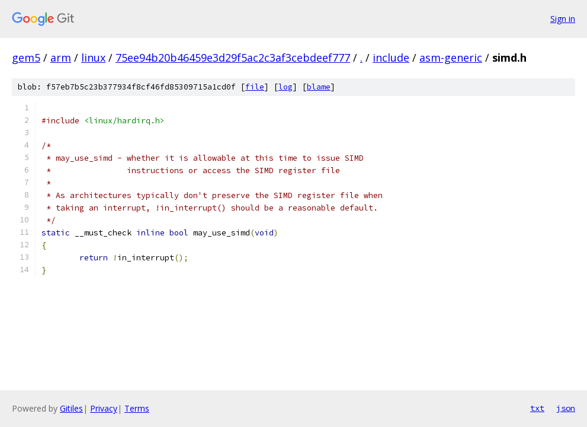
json (565, 408)
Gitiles (71, 408)
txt (537, 408)
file (254, 87)
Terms (136, 408)
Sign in (562, 18)
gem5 (26, 57)
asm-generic (450, 57)
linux (93, 57)
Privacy (103, 408)
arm (60, 57)
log (285, 87)
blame (319, 87)
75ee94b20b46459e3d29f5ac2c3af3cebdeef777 (233, 57)
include (391, 57)
